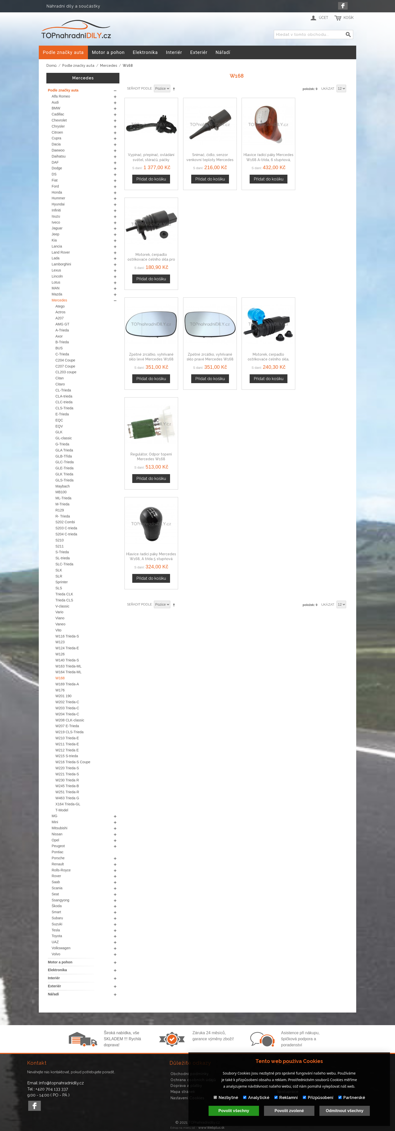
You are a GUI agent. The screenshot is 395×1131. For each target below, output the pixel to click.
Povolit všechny (233, 1111)
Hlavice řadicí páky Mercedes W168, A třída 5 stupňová (150, 355)
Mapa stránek (183, 1092)
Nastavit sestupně (175, 89)
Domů (51, 66)
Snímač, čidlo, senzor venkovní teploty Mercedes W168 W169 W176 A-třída (208, 158)
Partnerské (351, 1097)
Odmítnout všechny (344, 1111)
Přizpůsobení (318, 1097)
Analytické (256, 1097)
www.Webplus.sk (211, 1127)
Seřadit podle (139, 88)
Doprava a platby (186, 1086)
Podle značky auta (78, 66)
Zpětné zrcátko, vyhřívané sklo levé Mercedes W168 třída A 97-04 (150, 257)
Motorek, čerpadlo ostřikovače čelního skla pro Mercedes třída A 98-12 (322, 158)
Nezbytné (226, 1097)
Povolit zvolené (289, 1111)
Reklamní (286, 1097)
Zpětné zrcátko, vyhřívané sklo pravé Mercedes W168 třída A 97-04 (207, 257)
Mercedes (108, 66)
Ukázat (327, 88)
